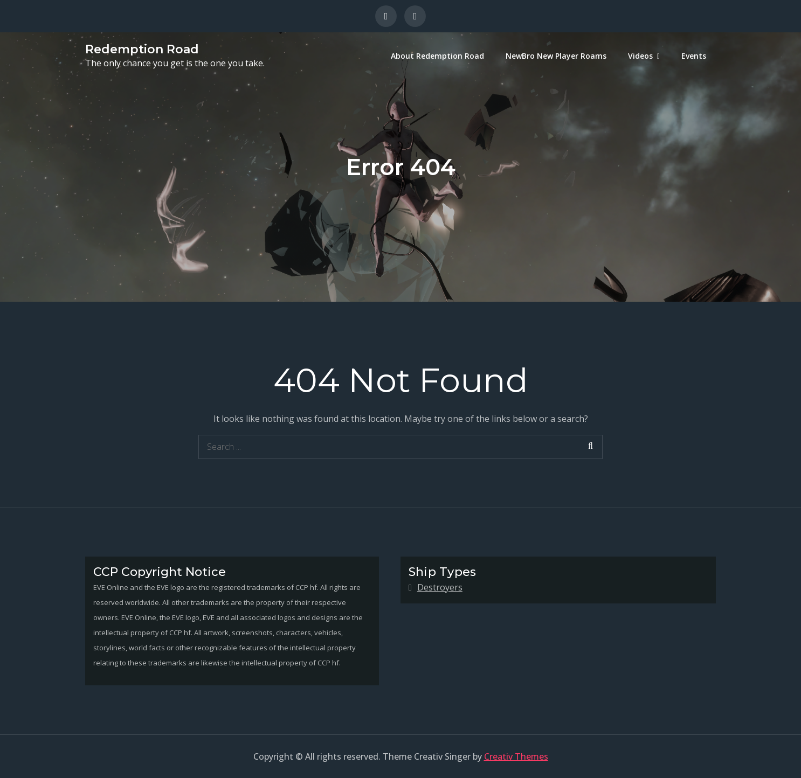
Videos (640, 56)
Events (693, 56)
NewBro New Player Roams (556, 56)
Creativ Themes (516, 756)
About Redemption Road (437, 56)
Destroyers (439, 587)
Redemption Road (142, 49)
